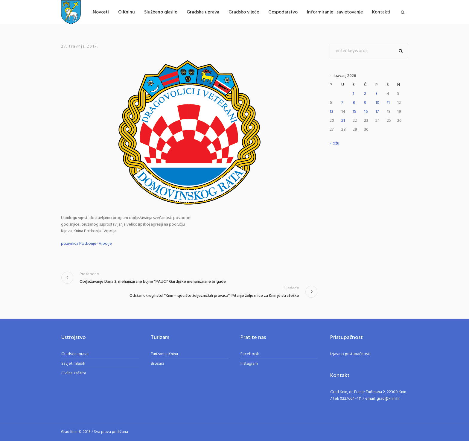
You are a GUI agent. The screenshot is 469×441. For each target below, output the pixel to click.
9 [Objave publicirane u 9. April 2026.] (365, 102)
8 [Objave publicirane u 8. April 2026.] (354, 102)
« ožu (334, 143)
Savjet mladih (73, 363)
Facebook (249, 354)
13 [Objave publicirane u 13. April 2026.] (331, 111)
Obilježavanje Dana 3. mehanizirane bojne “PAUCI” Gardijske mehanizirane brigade (153, 281)
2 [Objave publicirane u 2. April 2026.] (365, 93)
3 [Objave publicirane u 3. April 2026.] (376, 93)
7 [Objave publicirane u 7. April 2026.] (342, 102)
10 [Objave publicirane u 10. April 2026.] (377, 102)
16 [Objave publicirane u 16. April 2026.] (366, 111)
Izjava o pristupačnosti (350, 354)
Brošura (157, 363)
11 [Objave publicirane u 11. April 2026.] (388, 102)
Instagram (249, 363)
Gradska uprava (75, 354)
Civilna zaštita (73, 373)
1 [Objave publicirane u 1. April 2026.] (353, 93)
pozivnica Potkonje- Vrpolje (86, 243)
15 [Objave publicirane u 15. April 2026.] (354, 111)
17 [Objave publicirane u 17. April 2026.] (377, 111)
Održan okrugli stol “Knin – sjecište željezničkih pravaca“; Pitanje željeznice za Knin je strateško (214, 295)
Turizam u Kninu (164, 354)
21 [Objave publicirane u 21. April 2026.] (343, 120)
